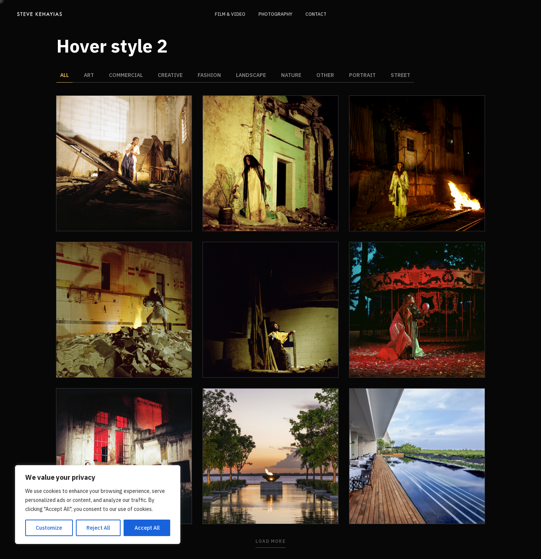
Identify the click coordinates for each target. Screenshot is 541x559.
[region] (97, 504)
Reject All (98, 527)
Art (89, 75)
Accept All (147, 527)
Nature (291, 75)
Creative (170, 75)
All (64, 75)
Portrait (362, 75)
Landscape (251, 75)
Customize (49, 527)
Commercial (126, 75)
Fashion (209, 75)
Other (325, 75)
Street (400, 75)
